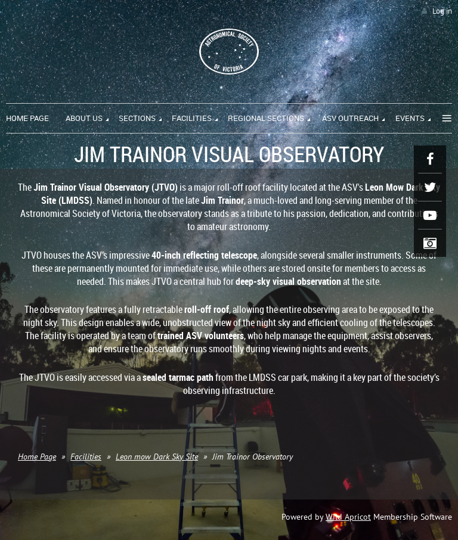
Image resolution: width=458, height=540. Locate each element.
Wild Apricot (348, 516)
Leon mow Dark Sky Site (157, 456)
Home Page (37, 456)
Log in (442, 11)
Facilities (85, 456)
